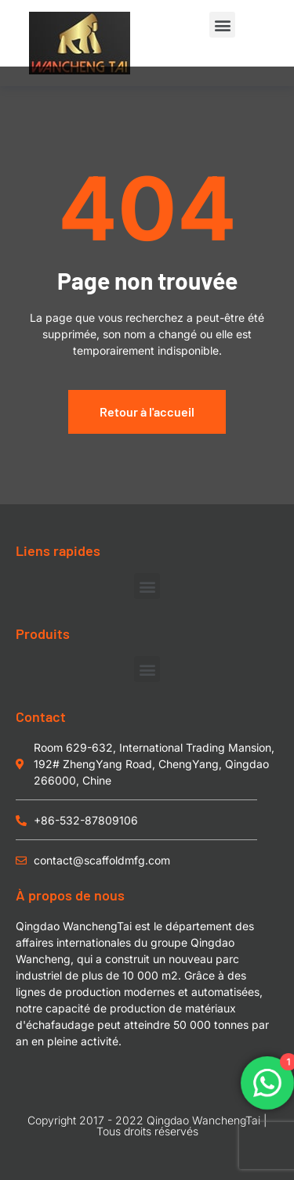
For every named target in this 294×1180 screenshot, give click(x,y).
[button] (222, 25)
